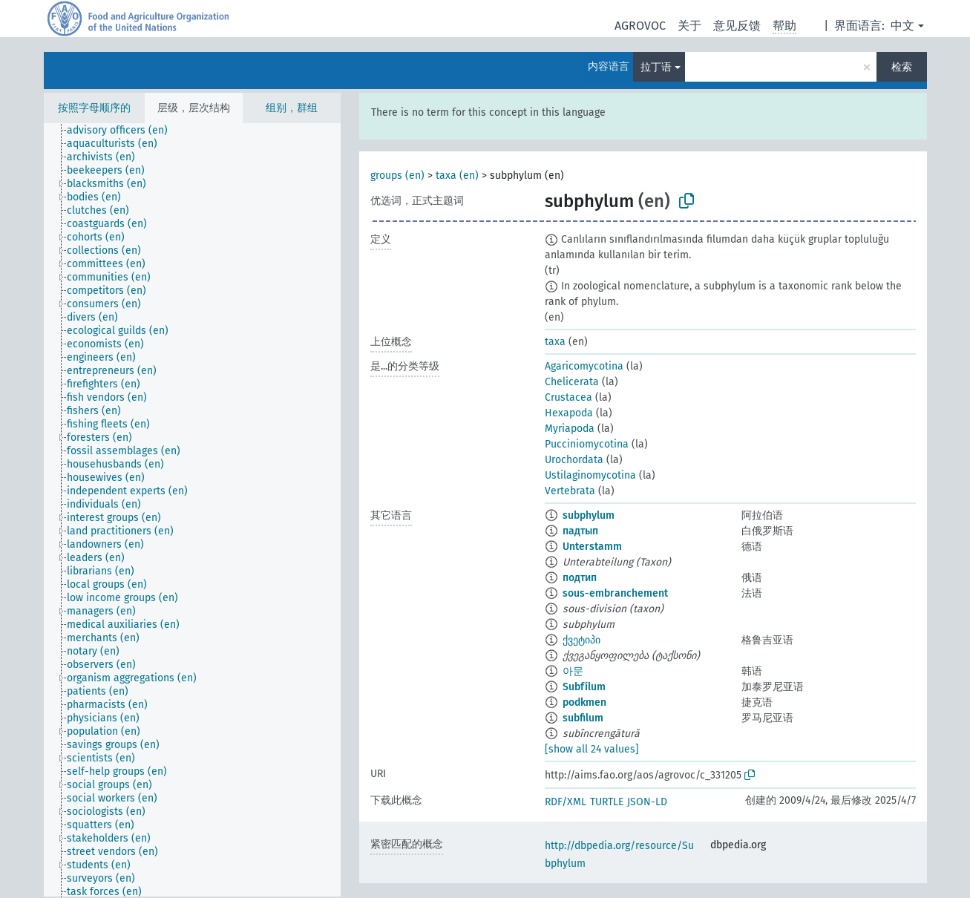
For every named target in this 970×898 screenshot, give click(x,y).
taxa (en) (457, 175)
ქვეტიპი (581, 640)
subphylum (589, 515)
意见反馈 (737, 26)
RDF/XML (565, 802)
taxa (555, 341)
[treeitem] (123, 130)
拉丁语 (656, 67)
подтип (580, 577)
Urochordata (574, 459)
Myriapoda (569, 428)
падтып (580, 531)
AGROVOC (640, 26)
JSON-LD (647, 802)
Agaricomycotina (584, 366)
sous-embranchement (615, 593)
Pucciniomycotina (587, 444)
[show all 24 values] (592, 749)
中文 (902, 26)
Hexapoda (569, 413)
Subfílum (584, 687)
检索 (901, 67)
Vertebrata (570, 491)
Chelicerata (572, 382)
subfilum (583, 718)
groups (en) (397, 175)
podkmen (584, 702)
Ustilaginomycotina (590, 475)
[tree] (192, 510)
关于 (689, 26)
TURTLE (606, 802)
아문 (573, 671)
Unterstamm (592, 546)
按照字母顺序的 (94, 108)
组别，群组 (292, 108)
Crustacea (568, 397)
